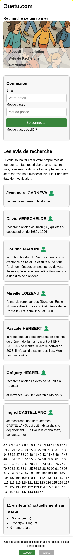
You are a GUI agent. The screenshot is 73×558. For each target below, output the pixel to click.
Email (10, 90)
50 (10, 459)
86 (36, 468)
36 (14, 454)
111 (37, 478)
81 (14, 468)
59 (49, 459)
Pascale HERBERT (28, 328)
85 (31, 468)
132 (31, 487)
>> (41, 492)
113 (49, 478)
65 (10, 464)
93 (66, 468)
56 (36, 459)
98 (23, 473)
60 (53, 459)
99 (27, 473)
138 (66, 487)
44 (49, 454)
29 (49, 450)
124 (49, 482)
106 (6, 478)
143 (31, 492)
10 (31, 445)
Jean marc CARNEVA (30, 193)
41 (36, 454)
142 (24, 492)
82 (18, 468)
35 (10, 454)
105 (62, 473)
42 (40, 454)
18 (65, 445)
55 (31, 459)
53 (23, 459)
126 (61, 482)
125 (55, 482)
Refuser (46, 552)
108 (18, 478)
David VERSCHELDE (30, 219)
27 (40, 450)
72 (40, 464)
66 (14, 464)
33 (66, 450)
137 (61, 487)
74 (49, 464)
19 (5, 450)
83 (23, 468)
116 (66, 478)
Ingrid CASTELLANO (30, 413)
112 (43, 478)
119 (18, 482)
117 (6, 482)
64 (5, 464)
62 (62, 459)
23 (23, 450)
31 (57, 450)
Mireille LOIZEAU (26, 293)
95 (10, 473)
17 (62, 445)
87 (40, 468)
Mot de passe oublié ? (21, 129)
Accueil (15, 52)
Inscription (35, 52)
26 (36, 450)
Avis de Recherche (24, 58)
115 (61, 478)
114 (55, 478)
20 (10, 450)
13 (44, 445)
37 (18, 454)
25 (31, 450)
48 (66, 454)
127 (66, 482)
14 (49, 445)
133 (37, 487)
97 (18, 473)
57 (40, 459)
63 (66, 459)
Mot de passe (15, 104)
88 (44, 468)
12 (40, 445)
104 (57, 473)
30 (53, 450)
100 (32, 473)
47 (62, 454)
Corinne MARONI (26, 249)
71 (36, 464)
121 (31, 482)
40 (31, 454)
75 (53, 464)
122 (37, 482)
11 (36, 445)
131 (24, 487)
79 (5, 468)
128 (6, 487)
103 (50, 473)
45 (53, 454)
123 (43, 482)
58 (44, 459)
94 (5, 473)
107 (12, 478)
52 (18, 459)
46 (57, 454)
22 (18, 450)
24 (27, 450)
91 (57, 468)
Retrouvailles (20, 65)
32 (62, 450)
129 (12, 487)
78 (66, 464)
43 (44, 454)
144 (37, 492)
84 (27, 468)
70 (31, 464)
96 (14, 473)
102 (44, 473)
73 (44, 464)
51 (14, 459)
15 (53, 445)
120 (24, 482)
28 (44, 450)
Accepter (27, 552)
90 (53, 468)
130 (18, 487)
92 (62, 468)
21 (14, 450)
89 (49, 468)
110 (31, 478)
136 (55, 487)
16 (57, 445)
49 (5, 459)
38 (23, 454)
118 (12, 482)
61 (57, 459)
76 (57, 464)
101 (38, 473)
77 (62, 464)
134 (43, 487)
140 (12, 492)
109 (24, 478)
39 (27, 454)
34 (5, 454)
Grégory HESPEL (27, 373)
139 (6, 492)
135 (49, 487)
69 (27, 464)
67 (18, 464)
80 (10, 468)
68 (23, 464)
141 (18, 492)
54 (27, 459)
